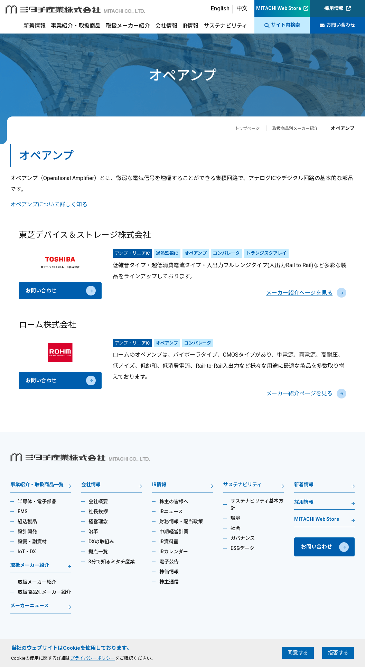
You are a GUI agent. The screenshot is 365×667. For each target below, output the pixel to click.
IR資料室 (168, 541)
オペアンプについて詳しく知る (48, 204)
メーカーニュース (29, 605)
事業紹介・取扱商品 (76, 25)
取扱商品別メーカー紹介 (291, 128)
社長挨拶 (98, 511)
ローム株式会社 (47, 325)
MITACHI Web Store (278, 8)
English (220, 8)
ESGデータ (242, 548)
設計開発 (27, 531)
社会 (235, 528)
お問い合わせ (337, 25)
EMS (23, 511)
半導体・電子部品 (37, 501)
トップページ (237, 128)
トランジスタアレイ (266, 253)
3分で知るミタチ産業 (111, 561)
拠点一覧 (98, 551)
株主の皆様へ (173, 501)
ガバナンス (243, 538)
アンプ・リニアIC (132, 253)
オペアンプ (196, 253)
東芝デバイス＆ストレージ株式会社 (85, 235)
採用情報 (334, 8)
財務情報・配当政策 (181, 521)
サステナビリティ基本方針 (257, 504)
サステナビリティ (225, 25)
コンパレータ (226, 253)
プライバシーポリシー (92, 658)
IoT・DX (27, 551)
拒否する (338, 653)
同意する (298, 653)
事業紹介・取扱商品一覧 (37, 484)
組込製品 (27, 521)
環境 (235, 518)
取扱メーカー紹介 (128, 25)
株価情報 (169, 571)
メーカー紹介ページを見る (306, 293)
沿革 (93, 531)
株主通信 (169, 581)
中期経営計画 (173, 531)
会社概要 (98, 501)
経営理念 (98, 521)
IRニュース (171, 511)
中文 (241, 8)
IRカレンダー (173, 551)
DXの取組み (101, 541)
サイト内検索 (282, 25)
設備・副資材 (32, 541)
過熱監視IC (167, 253)
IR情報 (190, 25)
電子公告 (169, 561)
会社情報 (166, 25)
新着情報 (35, 25)
